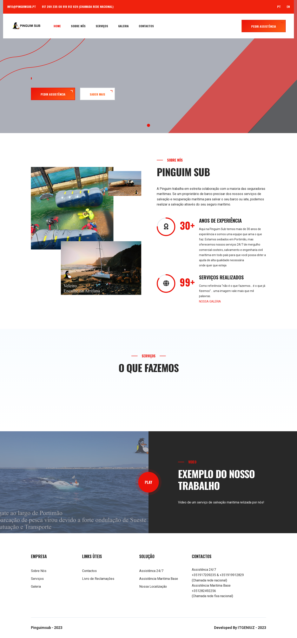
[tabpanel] (148, 84)
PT (279, 6)
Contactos (146, 26)
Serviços (102, 26)
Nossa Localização (153, 586)
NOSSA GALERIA (210, 301)
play (148, 482)
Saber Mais (97, 94)
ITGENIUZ (246, 627)
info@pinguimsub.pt (21, 6)
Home (57, 26)
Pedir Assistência (263, 26)
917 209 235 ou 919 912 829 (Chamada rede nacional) (77, 6)
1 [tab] (148, 125)
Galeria (123, 26)
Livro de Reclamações (98, 579)
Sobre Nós (78, 26)
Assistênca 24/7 (151, 571)
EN (288, 6)
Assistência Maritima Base (158, 579)
